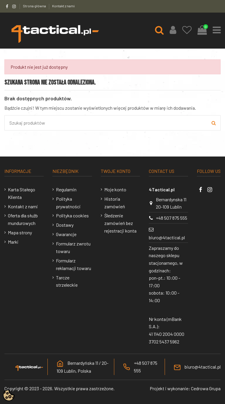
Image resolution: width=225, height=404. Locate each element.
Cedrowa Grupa (206, 388)
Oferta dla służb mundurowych (23, 219)
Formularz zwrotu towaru (73, 247)
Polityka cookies (72, 215)
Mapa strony (20, 232)
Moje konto (115, 189)
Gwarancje (66, 234)
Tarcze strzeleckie (67, 281)
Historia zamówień (114, 202)
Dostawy (65, 225)
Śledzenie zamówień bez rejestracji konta (120, 223)
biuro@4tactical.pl (167, 237)
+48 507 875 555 (171, 218)
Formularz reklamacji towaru (73, 264)
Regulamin (66, 189)
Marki (13, 242)
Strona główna (35, 6)
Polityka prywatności (68, 202)
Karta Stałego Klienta (21, 193)
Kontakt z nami (63, 6)
